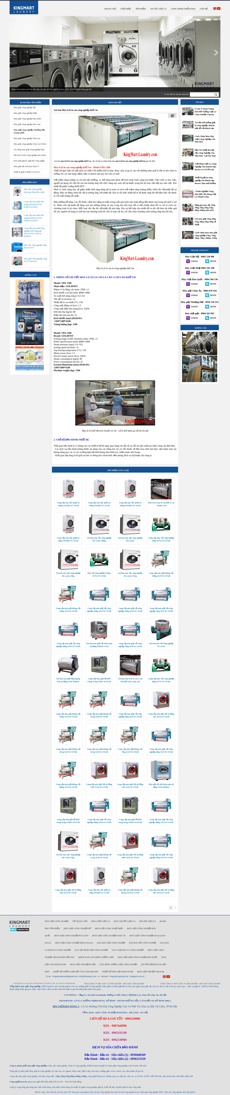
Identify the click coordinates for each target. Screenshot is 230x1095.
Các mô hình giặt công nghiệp (91, 950)
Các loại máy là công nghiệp (128, 950)
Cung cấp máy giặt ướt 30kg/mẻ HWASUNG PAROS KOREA (34, 204)
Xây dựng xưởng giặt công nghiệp (118, 964)
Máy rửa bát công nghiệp (100, 1092)
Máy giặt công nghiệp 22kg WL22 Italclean (35, 259)
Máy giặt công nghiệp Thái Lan (27, 138)
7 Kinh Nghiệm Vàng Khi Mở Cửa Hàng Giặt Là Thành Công (205, 194)
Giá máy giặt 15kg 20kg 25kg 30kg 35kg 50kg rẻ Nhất (205, 222)
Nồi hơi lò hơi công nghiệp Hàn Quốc (30, 155)
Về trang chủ (80, 921)
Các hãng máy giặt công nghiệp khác (29, 149)
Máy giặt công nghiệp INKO (151, 1092)
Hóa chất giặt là (101, 921)
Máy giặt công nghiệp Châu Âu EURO (30, 144)
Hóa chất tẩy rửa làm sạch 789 (58, 1092)
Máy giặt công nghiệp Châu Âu (109, 936)
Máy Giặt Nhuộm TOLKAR (151, 972)
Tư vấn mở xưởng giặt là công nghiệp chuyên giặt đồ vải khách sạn (205, 125)
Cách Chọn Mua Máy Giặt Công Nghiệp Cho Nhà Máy (205, 139)
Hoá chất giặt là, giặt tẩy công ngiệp (29, 161)
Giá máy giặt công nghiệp (111, 943)
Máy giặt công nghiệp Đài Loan (27, 124)
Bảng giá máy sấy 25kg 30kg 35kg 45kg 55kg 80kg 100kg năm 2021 (205, 207)
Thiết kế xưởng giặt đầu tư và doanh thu (75, 972)
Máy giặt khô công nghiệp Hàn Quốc (138, 957)
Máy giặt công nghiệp (57, 921)
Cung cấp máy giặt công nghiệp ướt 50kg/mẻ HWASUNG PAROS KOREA (34, 232)
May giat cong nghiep (80, 1092)
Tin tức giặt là (148, 921)
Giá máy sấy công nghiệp (142, 943)
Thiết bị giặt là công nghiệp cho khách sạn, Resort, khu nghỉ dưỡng (205, 180)
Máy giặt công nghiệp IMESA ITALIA (74, 943)
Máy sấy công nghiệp (173, 1092)
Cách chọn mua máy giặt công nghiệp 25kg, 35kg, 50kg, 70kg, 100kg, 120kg (206, 235)
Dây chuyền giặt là (124, 921)
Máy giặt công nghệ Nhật (109, 928)
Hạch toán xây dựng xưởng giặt (96, 957)
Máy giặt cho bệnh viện (83, 964)
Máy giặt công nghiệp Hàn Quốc (27, 118)
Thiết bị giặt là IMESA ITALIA (27, 172)
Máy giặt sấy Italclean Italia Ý (26, 166)
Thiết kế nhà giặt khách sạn (118, 972)
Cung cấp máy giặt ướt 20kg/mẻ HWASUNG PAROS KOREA (34, 218)
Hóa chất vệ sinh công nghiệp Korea (125, 1092)
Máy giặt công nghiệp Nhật (25, 113)
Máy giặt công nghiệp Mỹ (25, 107)
